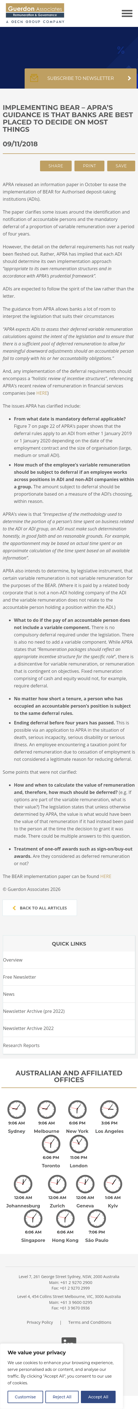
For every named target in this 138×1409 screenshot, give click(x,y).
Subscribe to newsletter (80, 81)
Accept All (98, 1396)
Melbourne (46, 1131)
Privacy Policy (40, 1322)
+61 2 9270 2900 (76, 1282)
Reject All (62, 1396)
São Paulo (97, 1240)
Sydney (16, 1131)
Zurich (57, 1206)
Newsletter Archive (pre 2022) (34, 1011)
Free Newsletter (19, 977)
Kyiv (113, 1206)
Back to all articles (40, 908)
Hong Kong (65, 1240)
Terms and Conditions (89, 1322)
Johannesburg (23, 1206)
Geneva (85, 1206)
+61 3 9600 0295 (76, 1302)
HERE (41, 393)
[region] (61, 1376)
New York (77, 1131)
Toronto (51, 1165)
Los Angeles (109, 1131)
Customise (25, 1396)
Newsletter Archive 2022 (28, 1028)
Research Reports (21, 1045)
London (79, 1165)
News (9, 994)
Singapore (33, 1240)
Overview (12, 960)
